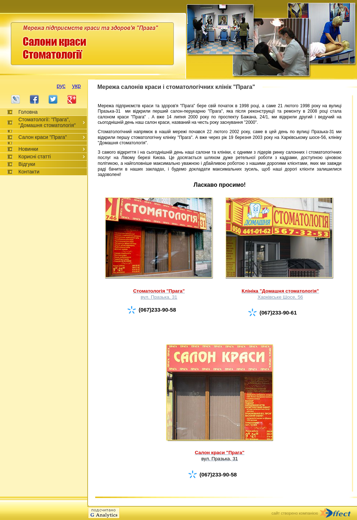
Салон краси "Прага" (42, 137)
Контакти (28, 172)
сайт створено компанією (295, 513)
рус (61, 86)
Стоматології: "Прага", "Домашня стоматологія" (47, 122)
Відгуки (26, 164)
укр (76, 86)
